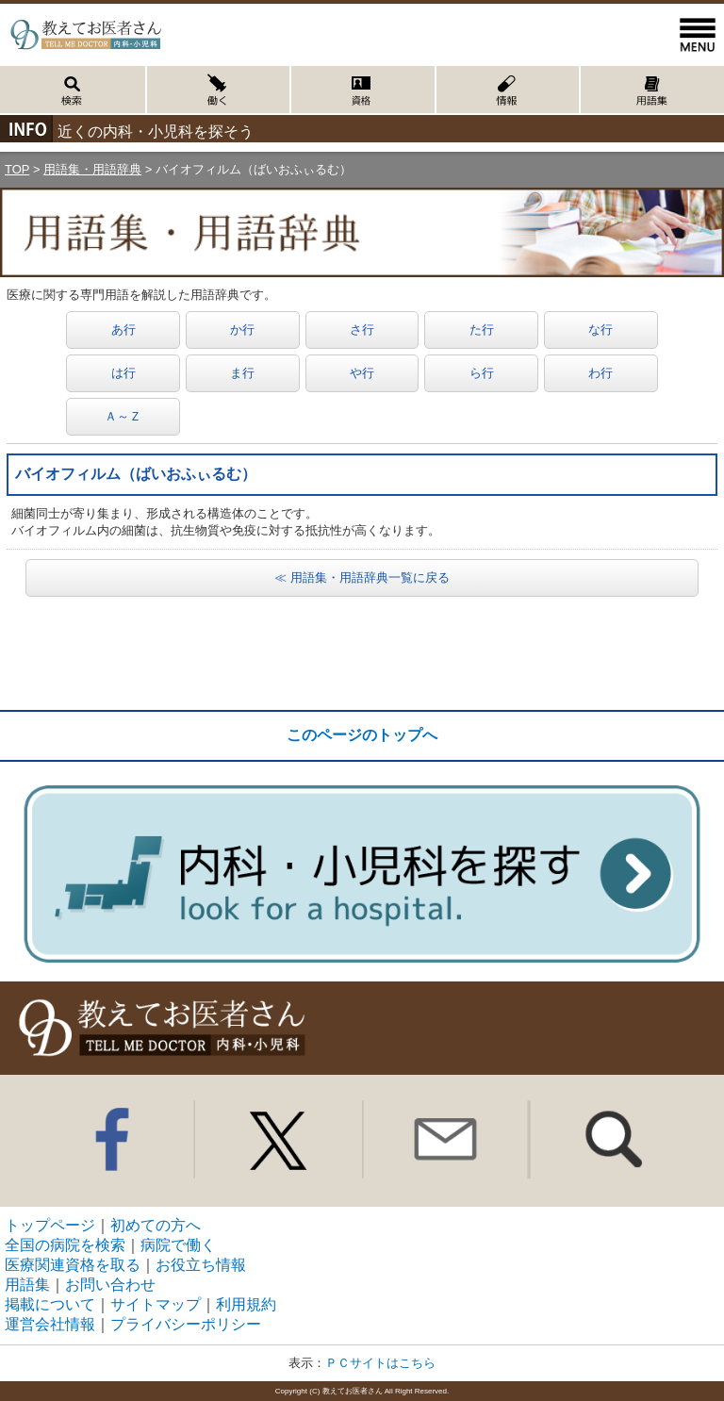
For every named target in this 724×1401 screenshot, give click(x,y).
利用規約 (246, 1304)
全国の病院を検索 (65, 1245)
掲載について (50, 1304)
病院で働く (178, 1245)
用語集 (27, 1285)
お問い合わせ (110, 1285)
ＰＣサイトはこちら (380, 1363)
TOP (17, 169)
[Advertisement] (362, 653)
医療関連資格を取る (72, 1265)
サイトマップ (155, 1304)
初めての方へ (155, 1225)
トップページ (50, 1225)
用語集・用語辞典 (92, 169)
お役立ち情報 (201, 1265)
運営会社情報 (50, 1324)
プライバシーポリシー (185, 1324)
